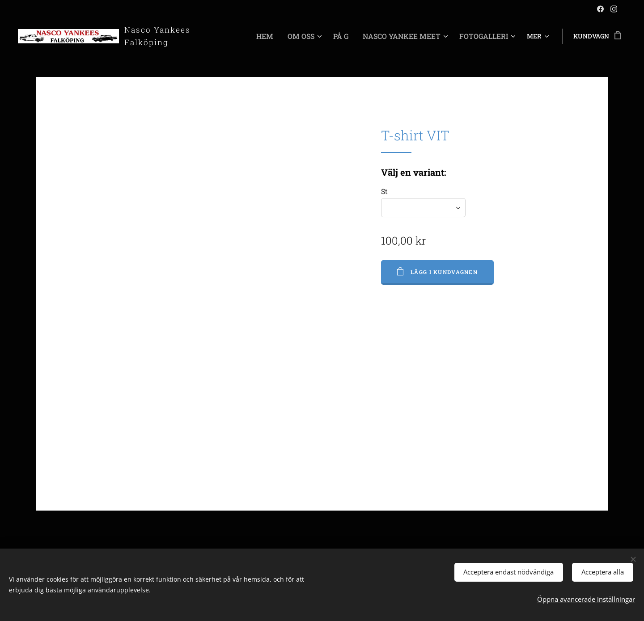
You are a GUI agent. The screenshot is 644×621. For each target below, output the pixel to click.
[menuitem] (242, 36)
